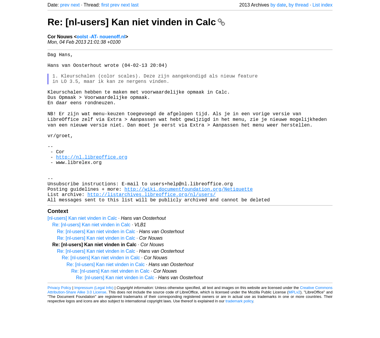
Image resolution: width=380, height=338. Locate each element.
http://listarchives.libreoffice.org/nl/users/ (151, 225)
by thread (298, 4)
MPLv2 (294, 324)
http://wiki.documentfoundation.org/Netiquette (188, 219)
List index (322, 4)
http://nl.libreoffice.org (91, 179)
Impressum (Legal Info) (93, 320)
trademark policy (239, 333)
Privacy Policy (59, 320)
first (105, 4)
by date (278, 4)
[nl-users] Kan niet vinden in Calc (82, 250)
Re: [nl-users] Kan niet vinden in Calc (136, 22)
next (75, 4)
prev (64, 4)
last (135, 4)
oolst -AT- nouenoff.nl (101, 36)
